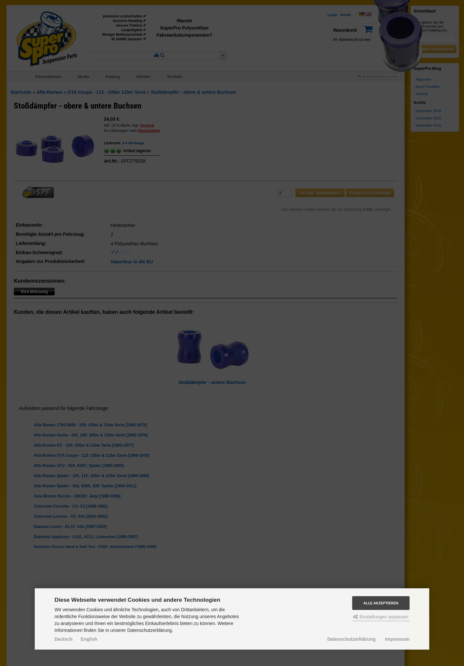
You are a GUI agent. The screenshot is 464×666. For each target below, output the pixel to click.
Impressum (397, 639)
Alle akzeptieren (380, 603)
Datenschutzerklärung (351, 639)
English (89, 639)
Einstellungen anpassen (380, 616)
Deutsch (63, 639)
